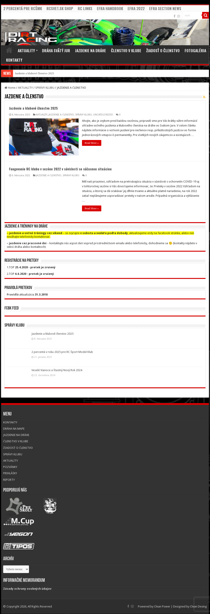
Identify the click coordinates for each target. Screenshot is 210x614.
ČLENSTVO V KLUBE (126, 50)
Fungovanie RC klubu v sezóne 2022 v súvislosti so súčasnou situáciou (60, 168)
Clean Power (162, 606)
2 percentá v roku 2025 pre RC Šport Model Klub (62, 352)
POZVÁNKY (10, 467)
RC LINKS (85, 8)
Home (9, 50)
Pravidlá (13, 294)
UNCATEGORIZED (103, 114)
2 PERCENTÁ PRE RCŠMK (22, 8)
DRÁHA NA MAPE (13, 428)
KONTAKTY (14, 60)
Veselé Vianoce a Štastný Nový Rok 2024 (56, 370)
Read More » (92, 142)
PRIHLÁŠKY (10, 473)
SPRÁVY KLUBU (44, 87)
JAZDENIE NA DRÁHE (90, 50)
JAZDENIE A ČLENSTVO (61, 114)
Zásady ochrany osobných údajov (27, 588)
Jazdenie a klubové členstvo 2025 (34, 73)
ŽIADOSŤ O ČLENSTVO (163, 50)
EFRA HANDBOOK (110, 8)
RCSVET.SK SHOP (59, 8)
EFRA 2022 (136, 8)
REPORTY (9, 479)
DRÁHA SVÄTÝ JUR (56, 50)
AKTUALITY (26, 50)
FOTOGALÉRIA (195, 50)
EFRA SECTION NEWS (165, 8)
